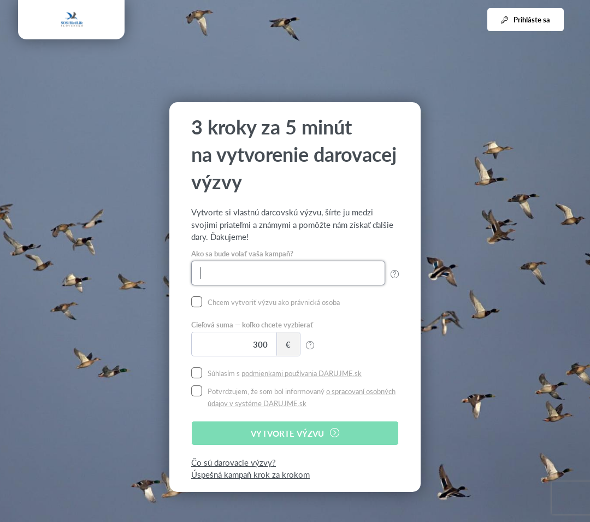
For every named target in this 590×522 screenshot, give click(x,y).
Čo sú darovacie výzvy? (233, 462)
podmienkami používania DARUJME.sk (301, 373)
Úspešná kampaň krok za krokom (250, 474)
